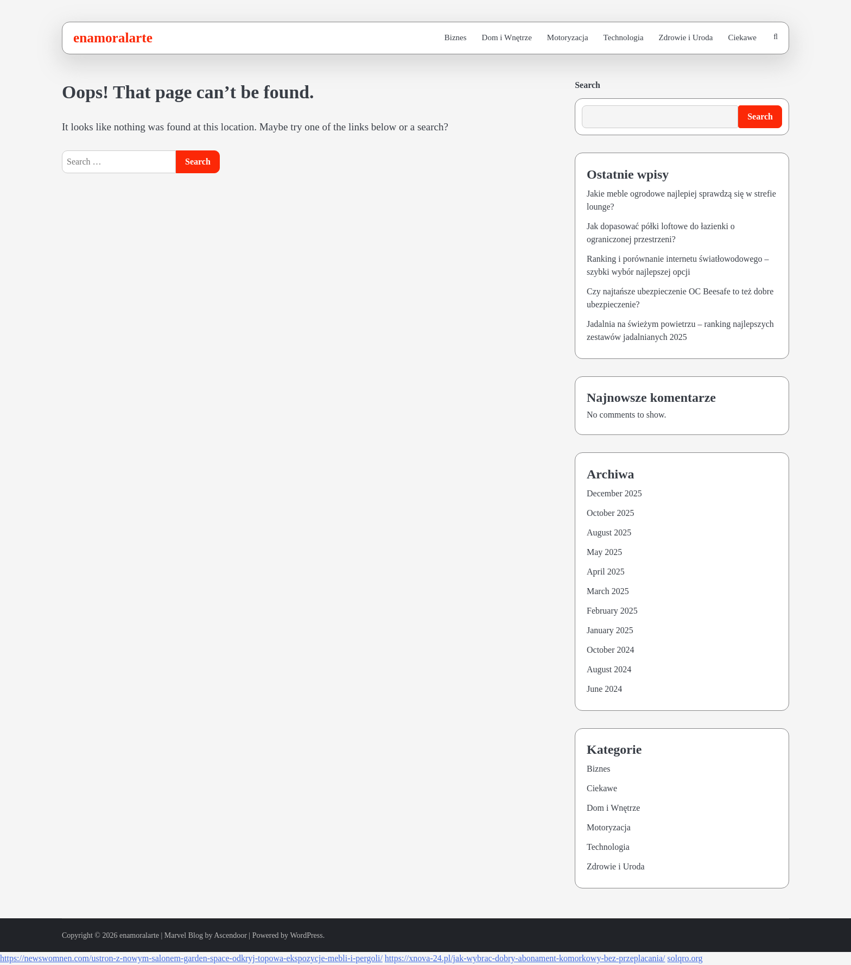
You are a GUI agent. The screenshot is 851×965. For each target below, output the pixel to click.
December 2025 (614, 493)
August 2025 (609, 532)
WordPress (306, 935)
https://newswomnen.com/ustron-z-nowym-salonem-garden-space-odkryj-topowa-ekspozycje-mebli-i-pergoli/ (191, 958)
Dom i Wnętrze (507, 37)
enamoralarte (113, 37)
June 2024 (604, 688)
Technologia (624, 37)
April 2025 (606, 571)
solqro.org (685, 958)
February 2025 (612, 610)
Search (587, 85)
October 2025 (610, 513)
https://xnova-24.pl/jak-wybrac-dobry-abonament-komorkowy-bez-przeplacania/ (525, 958)
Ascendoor (230, 935)
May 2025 (604, 552)
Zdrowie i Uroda (686, 37)
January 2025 (610, 630)
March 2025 (608, 591)
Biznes (455, 37)
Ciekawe (742, 37)
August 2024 (609, 669)
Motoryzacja (567, 37)
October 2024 (610, 649)
